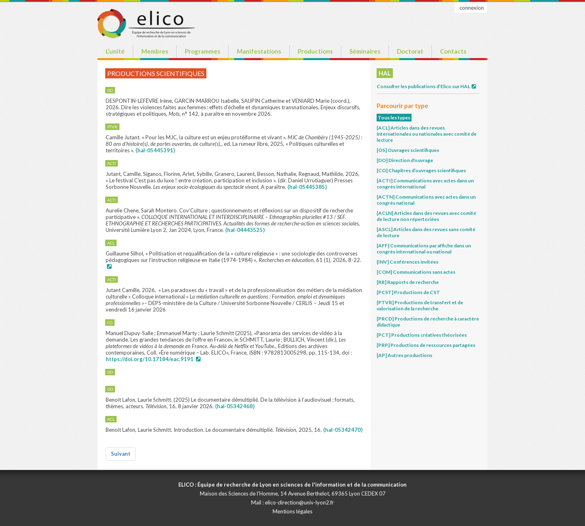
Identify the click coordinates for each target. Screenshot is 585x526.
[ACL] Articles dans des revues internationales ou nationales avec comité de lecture (427, 134)
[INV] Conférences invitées (407, 262)
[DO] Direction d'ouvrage (405, 160)
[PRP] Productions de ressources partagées (426, 345)
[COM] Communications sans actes (416, 272)
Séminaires (364, 51)
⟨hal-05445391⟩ (155, 150)
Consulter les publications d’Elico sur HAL (427, 86)
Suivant (120, 453)
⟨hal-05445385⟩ (307, 187)
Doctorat (410, 51)
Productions (315, 51)
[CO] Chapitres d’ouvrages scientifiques (421, 170)
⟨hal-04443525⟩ (245, 230)
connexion (471, 7)
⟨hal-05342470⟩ (343, 429)
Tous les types (394, 118)
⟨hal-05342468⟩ (235, 406)
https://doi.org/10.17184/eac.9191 (149, 359)
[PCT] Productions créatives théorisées (422, 335)
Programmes (202, 51)
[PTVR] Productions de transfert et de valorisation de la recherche (420, 305)
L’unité (115, 51)
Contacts (453, 51)
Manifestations (259, 51)
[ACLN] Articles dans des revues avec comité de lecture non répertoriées (426, 216)
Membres (154, 51)
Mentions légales (292, 511)
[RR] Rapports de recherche (408, 282)
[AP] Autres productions (404, 355)
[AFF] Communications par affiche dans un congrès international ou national (424, 248)
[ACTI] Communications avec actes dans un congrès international (425, 183)
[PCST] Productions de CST (408, 292)
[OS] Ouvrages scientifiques (408, 150)
